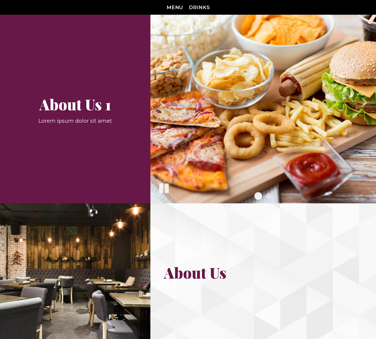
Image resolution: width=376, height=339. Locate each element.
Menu (175, 7)
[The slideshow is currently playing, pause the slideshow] (163, 187)
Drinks (199, 7)
